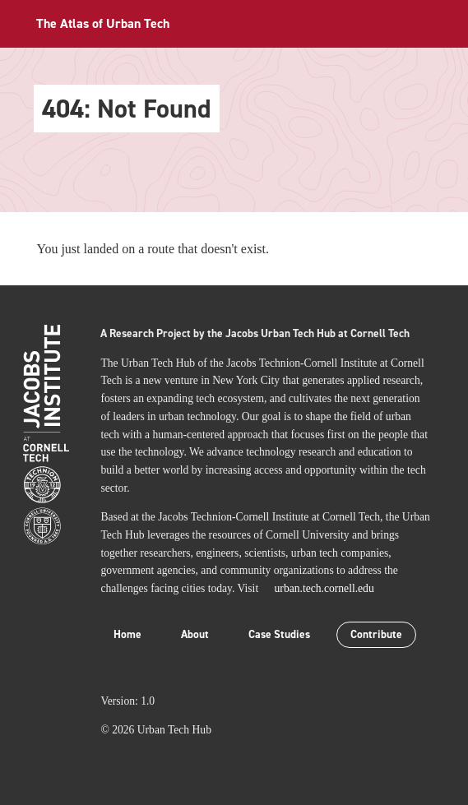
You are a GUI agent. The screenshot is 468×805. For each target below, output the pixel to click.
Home (127, 634)
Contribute (376, 634)
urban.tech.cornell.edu (324, 588)
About (195, 634)
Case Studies (279, 634)
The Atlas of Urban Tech (102, 23)
